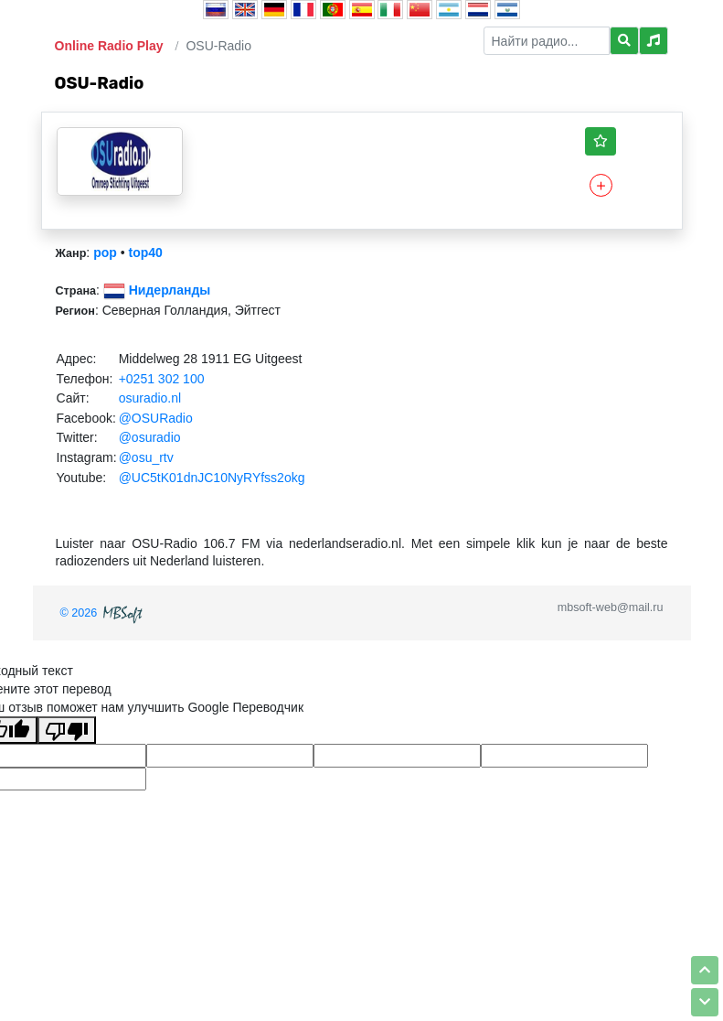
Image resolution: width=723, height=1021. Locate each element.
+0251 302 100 (162, 378)
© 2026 (103, 613)
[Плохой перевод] (66, 730)
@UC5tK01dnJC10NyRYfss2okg (212, 477)
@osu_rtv (146, 457)
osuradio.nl (150, 398)
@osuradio (150, 437)
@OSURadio (156, 418)
